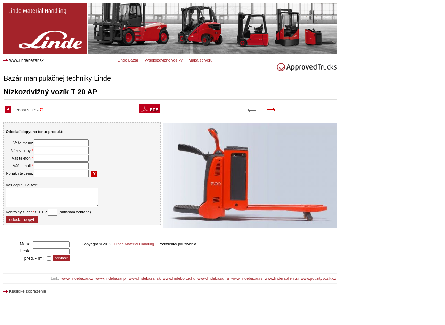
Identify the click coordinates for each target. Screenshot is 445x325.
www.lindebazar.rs (246, 278)
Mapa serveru (200, 60)
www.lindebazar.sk (26, 60)
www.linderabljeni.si (282, 278)
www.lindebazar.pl (111, 278)
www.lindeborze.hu (179, 278)
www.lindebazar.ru (213, 278)
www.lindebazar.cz (77, 278)
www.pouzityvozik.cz (318, 278)
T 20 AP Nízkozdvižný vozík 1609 (37, 6)
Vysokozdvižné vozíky (164, 60)
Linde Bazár (128, 60)
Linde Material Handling (134, 244)
